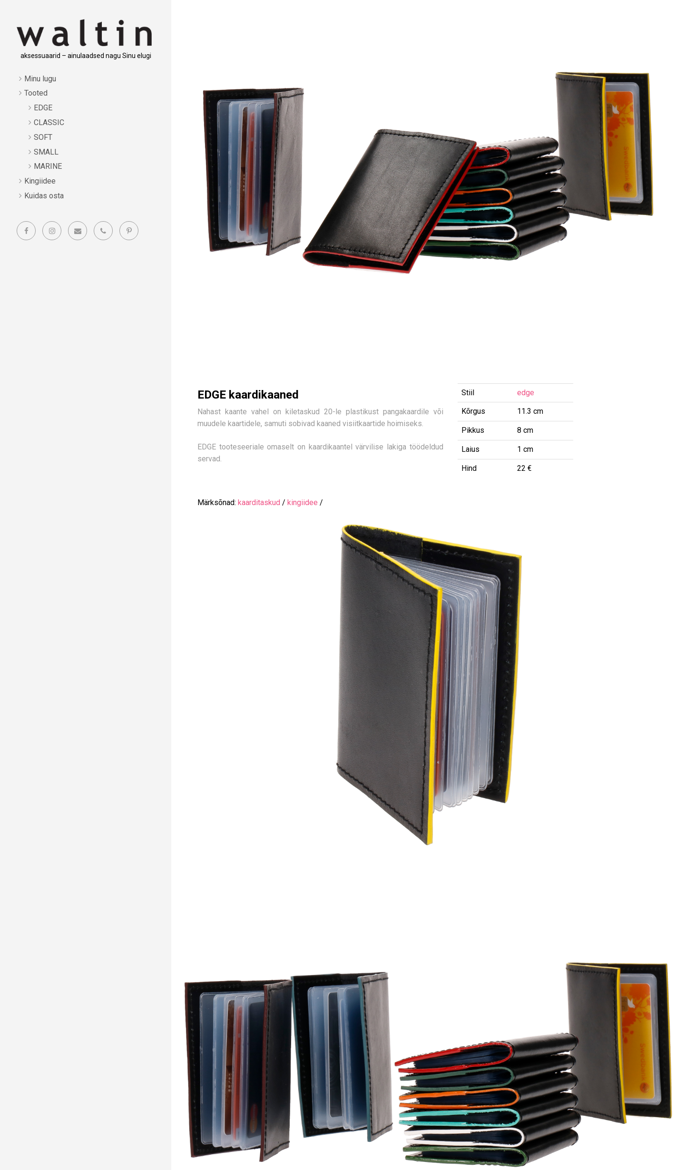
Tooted (36, 93)
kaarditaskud (259, 502)
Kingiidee (40, 180)
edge (525, 392)
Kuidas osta (44, 195)
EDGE (43, 107)
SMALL (46, 151)
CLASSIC (49, 122)
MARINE (48, 166)
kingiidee (302, 502)
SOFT (43, 137)
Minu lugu (40, 78)
